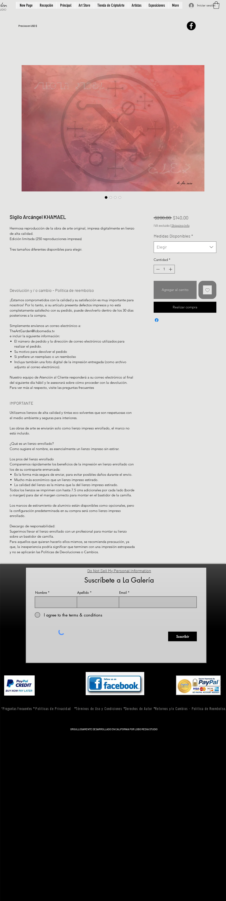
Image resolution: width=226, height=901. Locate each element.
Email (123, 592)
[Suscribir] (182, 636)
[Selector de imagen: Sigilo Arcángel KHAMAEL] (106, 197)
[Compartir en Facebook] (156, 320)
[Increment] (171, 269)
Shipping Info (180, 225)
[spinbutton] (164, 269)
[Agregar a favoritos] (207, 290)
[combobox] (185, 247)
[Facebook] (191, 25)
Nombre (41, 592)
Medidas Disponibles (173, 235)
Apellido (83, 592)
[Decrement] (157, 269)
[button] (216, 5)
